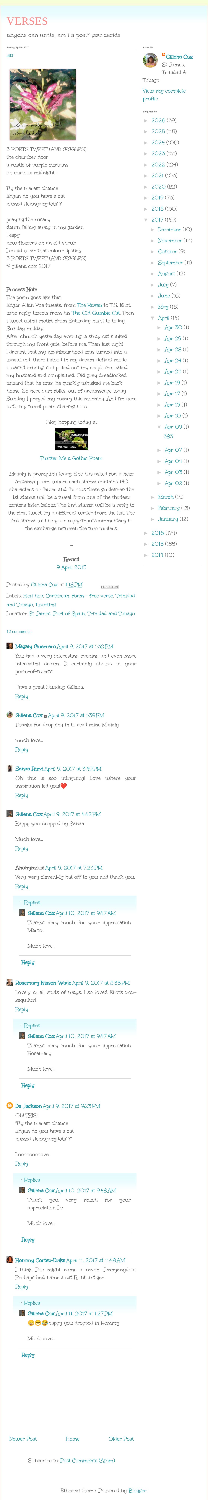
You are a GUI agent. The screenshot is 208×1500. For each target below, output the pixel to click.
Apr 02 (174, 483)
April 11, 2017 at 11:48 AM (95, 1260)
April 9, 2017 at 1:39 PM (76, 715)
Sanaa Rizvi (29, 768)
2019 (158, 197)
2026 (159, 120)
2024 (159, 142)
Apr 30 (174, 327)
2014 (158, 555)
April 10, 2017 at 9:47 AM (86, 913)
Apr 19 (173, 382)
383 (168, 436)
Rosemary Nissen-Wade (43, 983)
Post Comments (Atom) (87, 1460)
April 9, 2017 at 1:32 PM (85, 646)
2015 (158, 544)
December (170, 229)
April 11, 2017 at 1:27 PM (84, 1313)
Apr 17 (173, 393)
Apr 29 (174, 338)
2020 (159, 186)
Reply (21, 696)
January (169, 519)
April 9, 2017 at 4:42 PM (72, 814)
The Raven (89, 305)
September (171, 262)
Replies (32, 902)
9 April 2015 (71, 567)
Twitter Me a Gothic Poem (71, 458)
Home (72, 1438)
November (171, 240)
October (168, 251)
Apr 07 (174, 450)
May (164, 306)
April (164, 317)
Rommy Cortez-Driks (40, 1260)
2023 (159, 153)
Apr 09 (174, 426)
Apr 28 (174, 349)
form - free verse (92, 595)
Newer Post (23, 1438)
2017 (158, 219)
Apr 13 (173, 404)
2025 (159, 131)
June (165, 295)
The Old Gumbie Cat (96, 313)
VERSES (27, 21)
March (166, 497)
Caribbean (57, 595)
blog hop (33, 595)
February (169, 508)
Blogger (138, 1490)
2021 (158, 175)
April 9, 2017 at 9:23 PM (71, 1106)
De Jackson (28, 1106)
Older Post (121, 1438)
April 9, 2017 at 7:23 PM (74, 867)
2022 (159, 164)
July (164, 284)
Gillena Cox (29, 715)
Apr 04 (174, 461)
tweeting (46, 604)
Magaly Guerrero (35, 646)
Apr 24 (174, 360)
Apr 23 (174, 371)
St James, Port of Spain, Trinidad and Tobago (82, 613)
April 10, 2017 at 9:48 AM (86, 1190)
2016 (159, 533)
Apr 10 (174, 415)
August (167, 273)
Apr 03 (174, 472)
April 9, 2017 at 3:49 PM (72, 768)
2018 (158, 208)
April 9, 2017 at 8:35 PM (101, 983)
